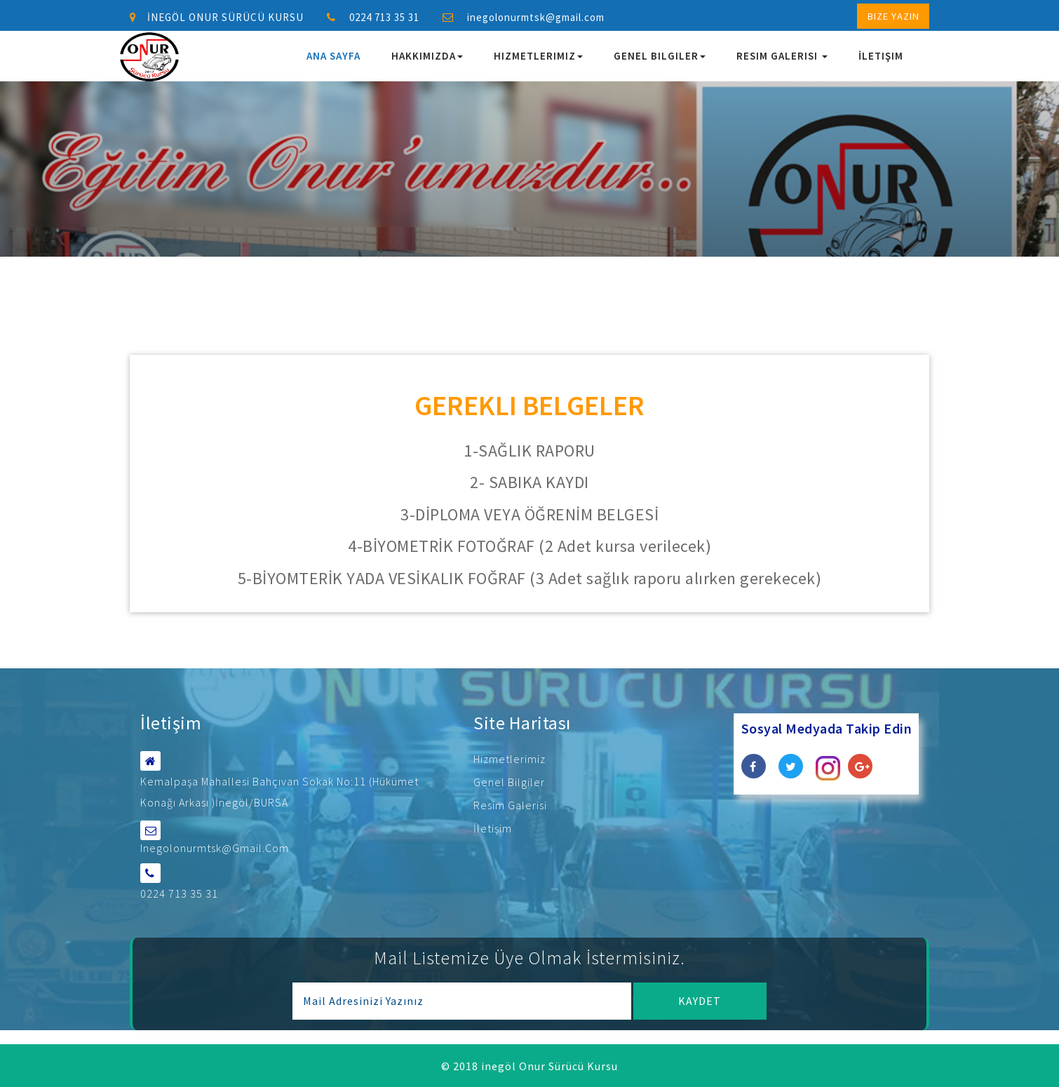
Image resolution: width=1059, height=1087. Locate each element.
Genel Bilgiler (660, 55)
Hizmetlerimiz (538, 55)
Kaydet (699, 1000)
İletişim (880, 55)
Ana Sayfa (333, 55)
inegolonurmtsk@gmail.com (536, 17)
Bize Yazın (893, 16)
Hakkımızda (427, 55)
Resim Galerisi (782, 55)
